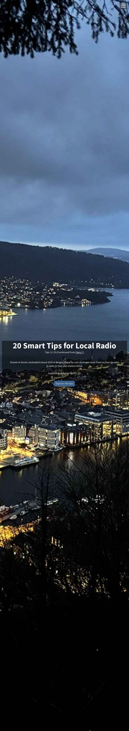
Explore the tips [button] (64, 383)
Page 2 (79, 352)
